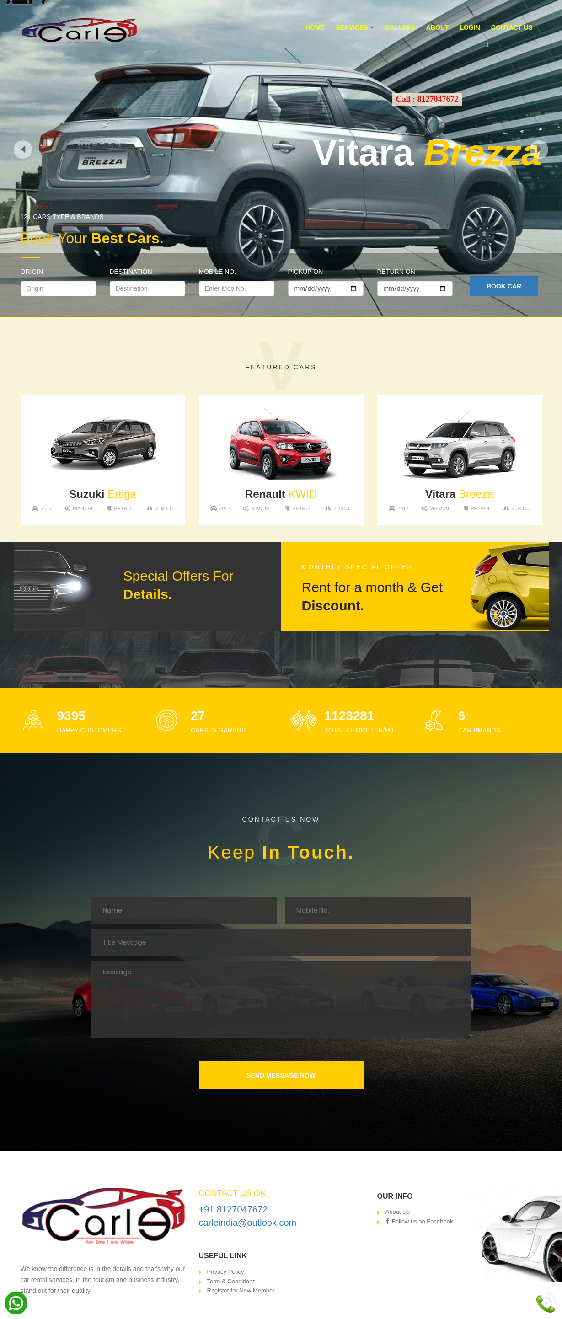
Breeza (459, 494)
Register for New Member (241, 1290)
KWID (281, 494)
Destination (131, 271)
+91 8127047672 (233, 1209)
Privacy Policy (225, 1271)
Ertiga (102, 494)
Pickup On (305, 271)
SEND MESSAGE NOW (281, 1075)
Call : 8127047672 (427, 99)
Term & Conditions (231, 1281)
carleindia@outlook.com (248, 1223)
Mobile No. (217, 271)
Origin (32, 271)
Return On (396, 271)
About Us (397, 1211)
